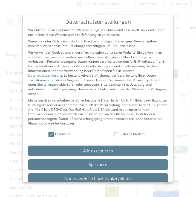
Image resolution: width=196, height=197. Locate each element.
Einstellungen (47, 84)
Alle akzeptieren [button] (98, 150)
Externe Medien (129, 134)
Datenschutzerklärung (45, 75)
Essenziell (59, 134)
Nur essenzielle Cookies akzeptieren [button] (98, 178)
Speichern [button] (98, 164)
